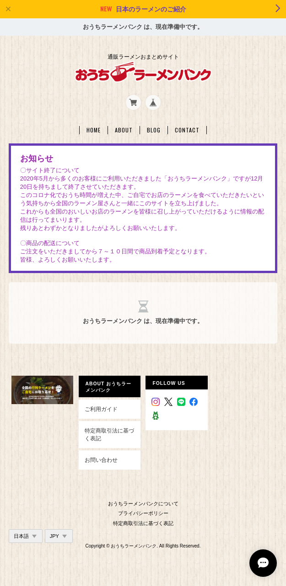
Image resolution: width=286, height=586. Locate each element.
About (124, 130)
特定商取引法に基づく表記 (109, 434)
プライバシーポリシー (143, 513)
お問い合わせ (101, 460)
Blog (154, 130)
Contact (187, 130)
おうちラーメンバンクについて (143, 503)
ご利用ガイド (101, 409)
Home (93, 130)
